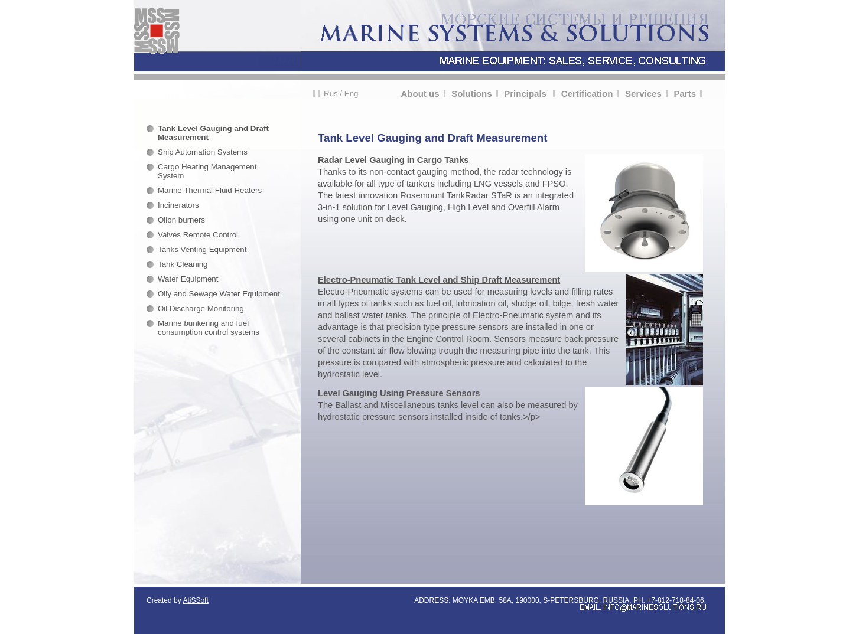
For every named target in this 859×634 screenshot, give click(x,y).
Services (643, 94)
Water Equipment (188, 278)
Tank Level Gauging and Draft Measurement (213, 133)
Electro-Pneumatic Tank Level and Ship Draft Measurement (439, 280)
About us (420, 94)
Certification (587, 94)
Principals (526, 94)
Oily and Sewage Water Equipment (219, 293)
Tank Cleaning (182, 264)
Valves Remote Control (198, 234)
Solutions (471, 94)
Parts (684, 94)
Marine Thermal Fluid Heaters (210, 190)
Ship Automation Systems (203, 152)
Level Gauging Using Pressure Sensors (399, 393)
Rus (331, 93)
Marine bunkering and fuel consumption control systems (208, 327)
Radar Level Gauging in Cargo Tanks (393, 160)
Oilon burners (181, 219)
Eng (351, 93)
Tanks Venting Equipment (202, 249)
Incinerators (178, 205)
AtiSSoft (195, 600)
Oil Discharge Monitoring (201, 308)
